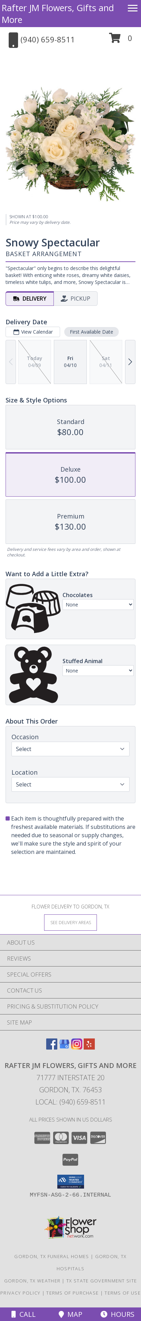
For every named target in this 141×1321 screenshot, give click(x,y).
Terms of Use (123, 1293)
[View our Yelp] (89, 1047)
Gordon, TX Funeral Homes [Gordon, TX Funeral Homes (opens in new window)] (51, 1256)
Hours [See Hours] (117, 1314)
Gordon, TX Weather (32, 1281)
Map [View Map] (70, 1314)
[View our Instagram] (76, 1047)
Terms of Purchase (72, 1293)
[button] (120, 40)
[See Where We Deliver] (70, 922)
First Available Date (91, 331)
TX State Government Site (101, 1281)
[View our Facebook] (51, 1047)
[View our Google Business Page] (64, 1047)
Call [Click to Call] (23, 1314)
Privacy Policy (20, 1293)
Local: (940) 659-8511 (70, 1102)
